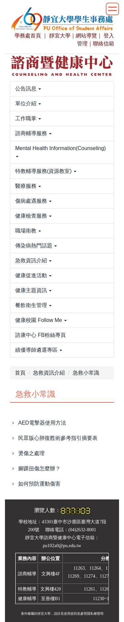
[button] (62, 88)
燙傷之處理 (31, 453)
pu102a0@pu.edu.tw (62, 545)
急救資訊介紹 (49, 373)
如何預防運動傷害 (39, 484)
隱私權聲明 (95, 613)
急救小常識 (86, 373)
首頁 (20, 373)
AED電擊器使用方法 (42, 423)
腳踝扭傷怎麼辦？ (39, 468)
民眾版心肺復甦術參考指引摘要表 (58, 438)
